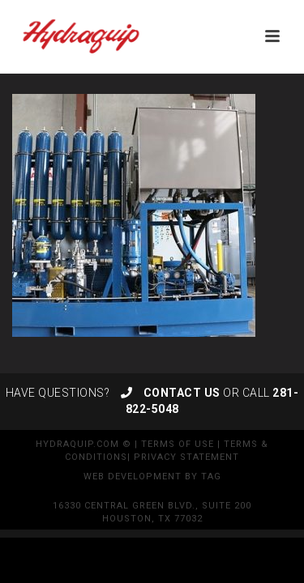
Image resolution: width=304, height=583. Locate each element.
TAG (211, 476)
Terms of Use (177, 444)
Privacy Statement (186, 457)
